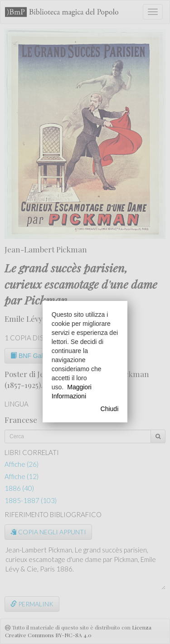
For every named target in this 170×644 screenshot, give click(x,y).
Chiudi (110, 408)
